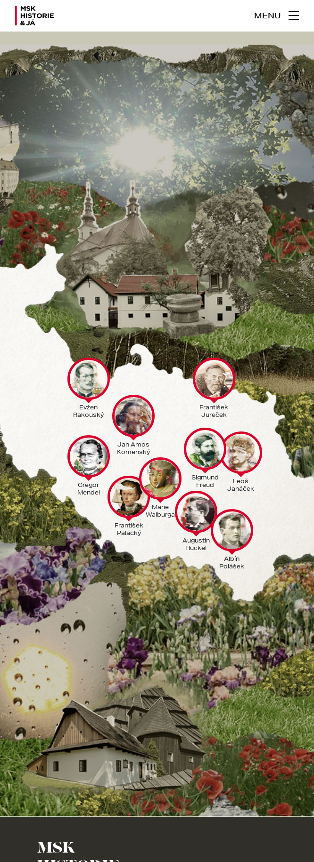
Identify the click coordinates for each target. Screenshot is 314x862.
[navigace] (276, 15)
